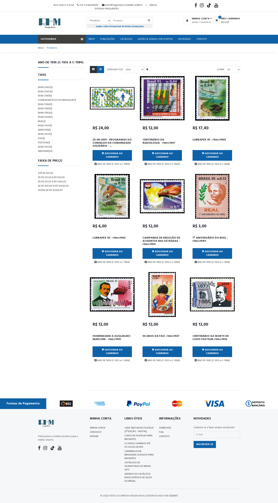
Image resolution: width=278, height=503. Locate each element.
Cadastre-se (205, 22)
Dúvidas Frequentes (107, 9)
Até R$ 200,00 (45, 173)
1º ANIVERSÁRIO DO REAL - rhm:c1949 (210, 239)
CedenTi (173, 496)
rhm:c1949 (45, 117)
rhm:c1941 (45, 126)
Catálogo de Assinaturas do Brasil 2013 (137, 466)
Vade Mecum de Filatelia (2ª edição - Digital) (139, 429)
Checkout (96, 432)
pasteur (44, 143)
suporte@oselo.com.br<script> (122, 5)
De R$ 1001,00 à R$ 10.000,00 (53, 186)
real (42, 121)
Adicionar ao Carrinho (112, 155)
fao (41, 138)
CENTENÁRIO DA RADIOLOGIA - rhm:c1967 (159, 141)
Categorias (62, 39)
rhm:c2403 (45, 92)
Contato (201, 39)
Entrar (195, 22)
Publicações (107, 39)
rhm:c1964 (45, 104)
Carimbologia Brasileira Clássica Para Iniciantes (139, 454)
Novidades (184, 39)
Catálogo (126, 39)
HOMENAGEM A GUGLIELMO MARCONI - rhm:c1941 (111, 338)
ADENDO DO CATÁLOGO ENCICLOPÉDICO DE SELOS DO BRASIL (138, 477)
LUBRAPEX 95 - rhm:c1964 (209, 139)
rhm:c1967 (45, 96)
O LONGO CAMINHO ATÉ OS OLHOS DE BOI (137, 445)
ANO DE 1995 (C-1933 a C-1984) (112, 164)
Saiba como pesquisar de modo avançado (120, 26)
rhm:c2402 (45, 87)
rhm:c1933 (45, 147)
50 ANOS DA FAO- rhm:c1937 (161, 336)
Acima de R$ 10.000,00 (50, 190)
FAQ (161, 432)
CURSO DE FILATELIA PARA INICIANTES (138, 437)
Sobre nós (165, 428)
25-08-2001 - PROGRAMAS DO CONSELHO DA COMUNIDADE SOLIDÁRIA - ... (112, 142)
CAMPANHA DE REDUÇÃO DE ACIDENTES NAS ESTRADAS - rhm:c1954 (161, 241)
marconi (44, 130)
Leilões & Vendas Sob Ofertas (155, 39)
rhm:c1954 (45, 113)
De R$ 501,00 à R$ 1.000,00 (52, 182)
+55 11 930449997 (87, 5)
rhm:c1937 (45, 134)
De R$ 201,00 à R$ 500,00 (51, 177)
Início (91, 39)
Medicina (45, 151)
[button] (197, 19)
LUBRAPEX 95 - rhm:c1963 (109, 238)
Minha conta (97, 428)
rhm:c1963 (45, 109)
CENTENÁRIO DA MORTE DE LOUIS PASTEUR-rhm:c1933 (211, 338)
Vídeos (153, 5)
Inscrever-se (204, 444)
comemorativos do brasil (57, 100)
